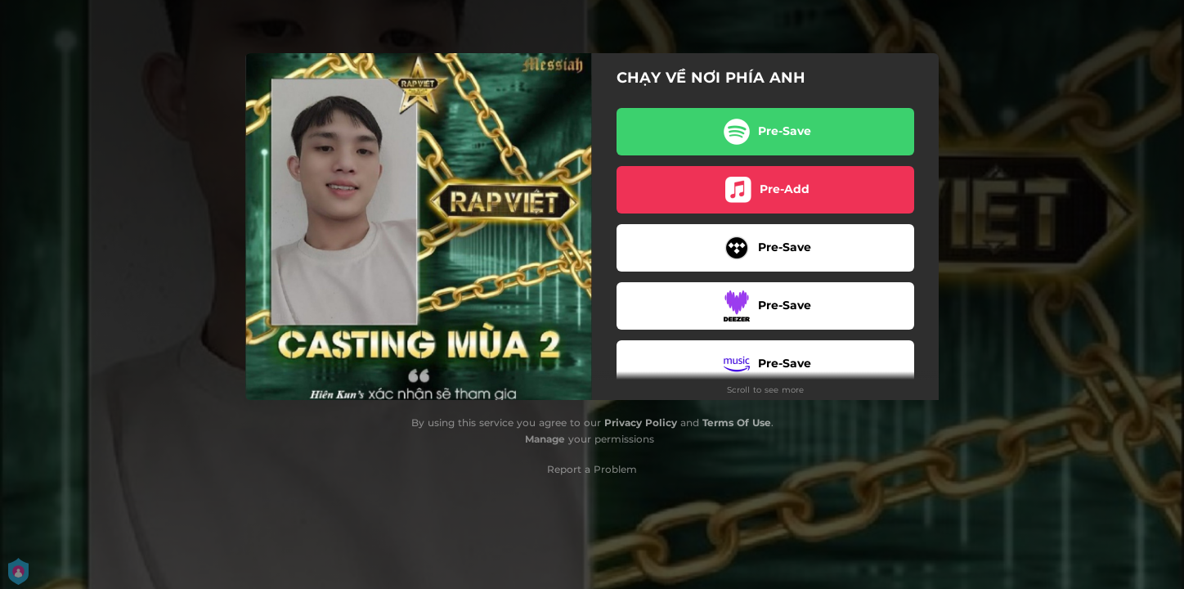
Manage (545, 439)
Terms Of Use (736, 422)
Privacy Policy (640, 422)
